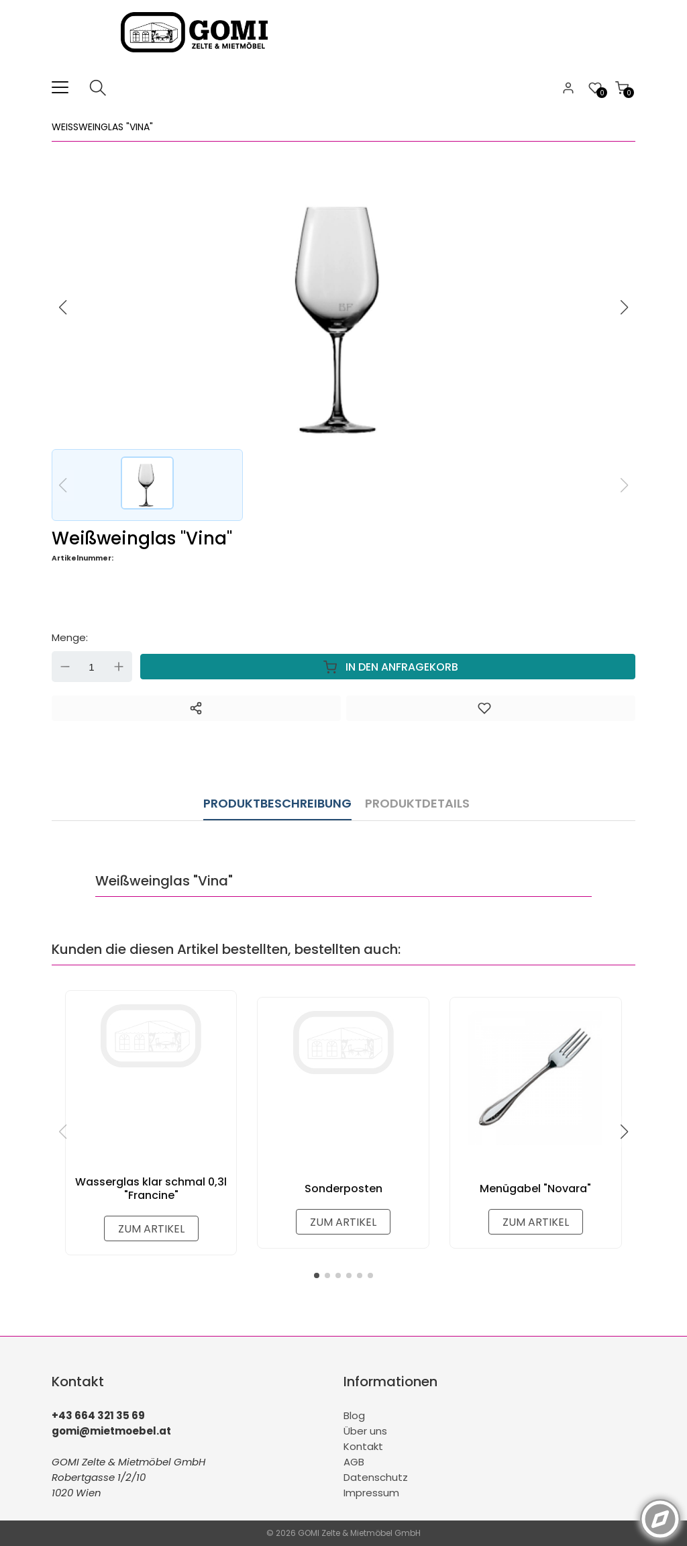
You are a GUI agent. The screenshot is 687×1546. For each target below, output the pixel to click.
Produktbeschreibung (277, 803)
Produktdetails (417, 803)
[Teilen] (196, 708)
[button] (624, 307)
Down (65, 666)
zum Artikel (151, 1229)
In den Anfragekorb (387, 667)
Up (118, 666)
